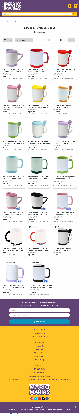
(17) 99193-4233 (39, 371)
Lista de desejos (39, 358)
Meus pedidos (39, 351)
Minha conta (39, 348)
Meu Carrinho (39, 355)
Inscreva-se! (39, 320)
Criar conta (39, 344)
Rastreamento (39, 331)
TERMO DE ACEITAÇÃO (39, 335)
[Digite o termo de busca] (37, 14)
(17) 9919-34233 (39, 367)
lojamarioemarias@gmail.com (39, 374)
